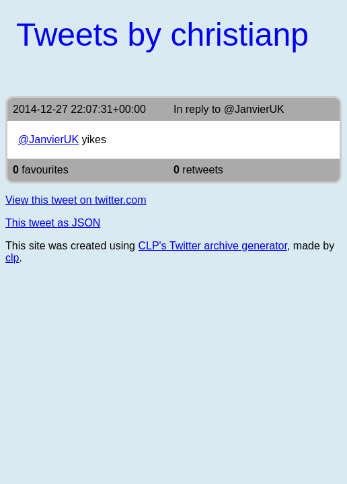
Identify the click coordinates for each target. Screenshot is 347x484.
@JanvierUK (254, 109)
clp (12, 258)
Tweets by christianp (162, 34)
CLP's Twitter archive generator (212, 245)
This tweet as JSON (52, 223)
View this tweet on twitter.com (76, 200)
